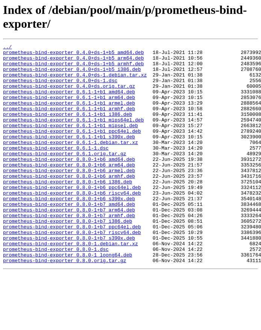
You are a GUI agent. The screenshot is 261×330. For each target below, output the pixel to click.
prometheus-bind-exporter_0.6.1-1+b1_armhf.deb (69, 121)
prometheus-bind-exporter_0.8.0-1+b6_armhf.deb (69, 203)
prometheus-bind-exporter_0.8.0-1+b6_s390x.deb (69, 229)
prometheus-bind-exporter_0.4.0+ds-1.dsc (60, 88)
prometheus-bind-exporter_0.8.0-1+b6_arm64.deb (69, 189)
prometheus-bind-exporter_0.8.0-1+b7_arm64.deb (69, 243)
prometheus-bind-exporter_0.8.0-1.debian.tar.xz (70, 283)
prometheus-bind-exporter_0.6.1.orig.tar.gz (64, 175)
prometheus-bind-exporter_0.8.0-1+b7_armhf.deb (69, 250)
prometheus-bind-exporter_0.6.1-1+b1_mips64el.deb (73, 135)
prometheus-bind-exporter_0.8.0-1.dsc (56, 290)
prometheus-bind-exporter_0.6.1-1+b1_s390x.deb (69, 155)
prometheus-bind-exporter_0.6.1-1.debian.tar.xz (70, 162)
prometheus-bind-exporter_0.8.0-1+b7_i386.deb (67, 257)
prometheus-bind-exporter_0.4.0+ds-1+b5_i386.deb (72, 74)
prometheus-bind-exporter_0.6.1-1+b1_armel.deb (69, 115)
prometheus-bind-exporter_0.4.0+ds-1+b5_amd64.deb (73, 54)
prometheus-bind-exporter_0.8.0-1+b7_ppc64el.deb (72, 263)
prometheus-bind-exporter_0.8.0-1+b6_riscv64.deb (72, 223)
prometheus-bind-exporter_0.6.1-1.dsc (56, 169)
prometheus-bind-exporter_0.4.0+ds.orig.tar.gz (69, 95)
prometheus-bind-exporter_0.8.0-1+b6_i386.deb (67, 209)
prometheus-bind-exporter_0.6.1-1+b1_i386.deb (67, 128)
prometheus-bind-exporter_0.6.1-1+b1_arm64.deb (69, 108)
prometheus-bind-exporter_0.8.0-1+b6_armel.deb (69, 196)
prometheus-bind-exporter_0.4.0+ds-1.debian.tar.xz (75, 81)
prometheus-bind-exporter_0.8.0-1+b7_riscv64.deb (72, 270)
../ (7, 47)
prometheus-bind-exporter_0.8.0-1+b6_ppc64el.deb (72, 216)
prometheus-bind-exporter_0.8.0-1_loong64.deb (67, 297)
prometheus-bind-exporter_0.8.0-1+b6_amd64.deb (69, 182)
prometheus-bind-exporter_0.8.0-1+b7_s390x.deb (69, 277)
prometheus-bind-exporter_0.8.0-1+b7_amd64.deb (69, 236)
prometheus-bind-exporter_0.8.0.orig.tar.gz (64, 304)
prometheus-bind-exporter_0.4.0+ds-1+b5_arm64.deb (73, 61)
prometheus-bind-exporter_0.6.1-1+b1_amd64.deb (69, 101)
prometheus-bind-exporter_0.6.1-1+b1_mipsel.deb (70, 142)
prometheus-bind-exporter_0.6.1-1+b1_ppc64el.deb (72, 149)
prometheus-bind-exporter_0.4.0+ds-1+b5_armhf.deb (73, 67)
